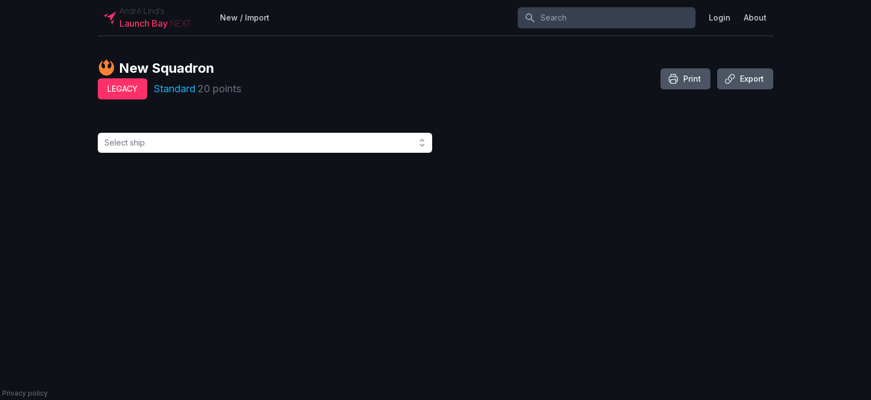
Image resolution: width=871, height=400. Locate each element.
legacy (122, 88)
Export (744, 78)
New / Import (244, 17)
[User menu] (719, 18)
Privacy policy (25, 393)
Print (684, 78)
